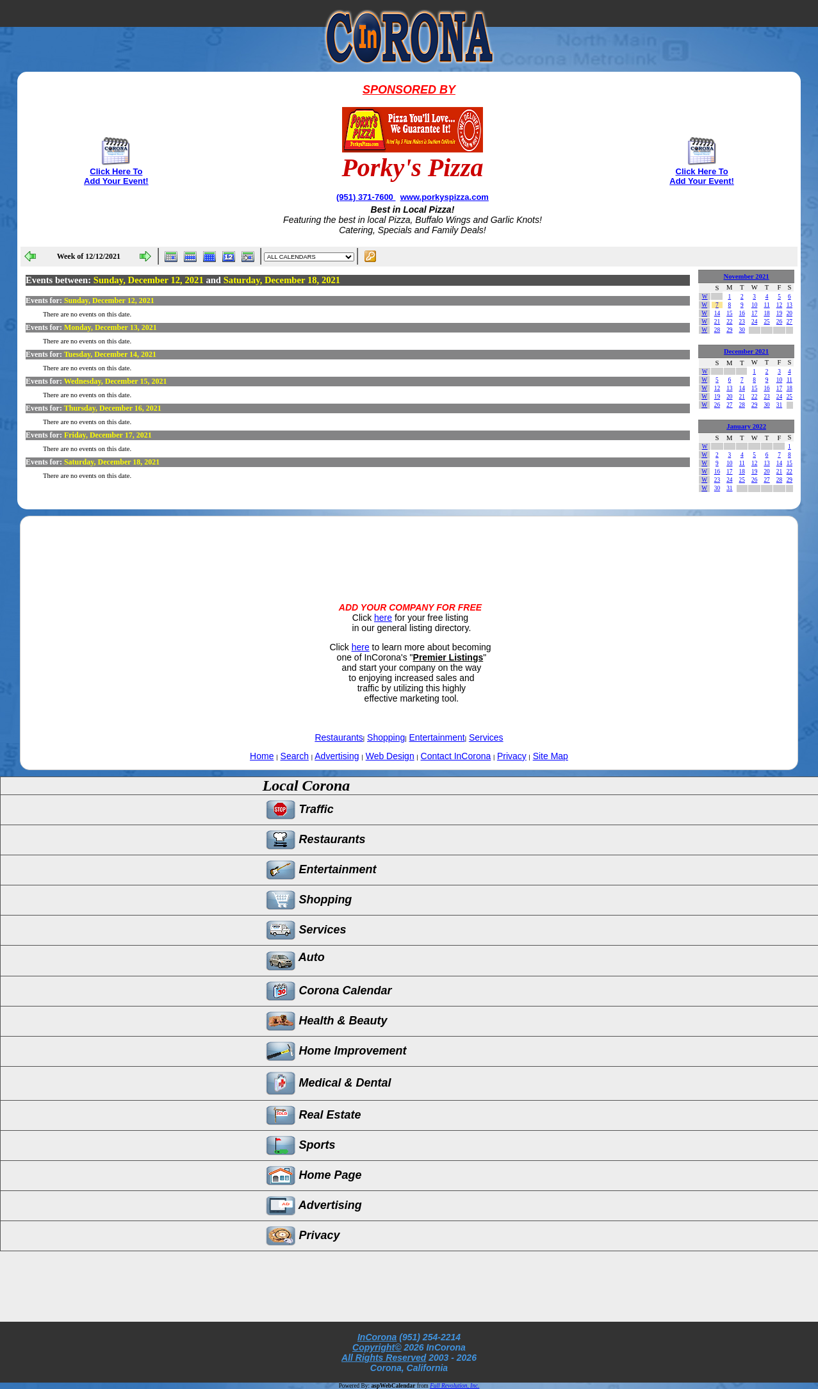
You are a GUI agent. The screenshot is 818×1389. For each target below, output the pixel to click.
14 (717, 313)
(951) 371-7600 (366, 197)
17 (754, 313)
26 (779, 321)
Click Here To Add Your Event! (116, 176)
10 (754, 305)
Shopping (386, 737)
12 (779, 305)
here (383, 617)
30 (742, 330)
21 (717, 321)
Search (295, 756)
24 (754, 321)
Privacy (512, 756)
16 (742, 313)
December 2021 (746, 351)
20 (789, 313)
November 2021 (746, 276)
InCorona (377, 1337)
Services (486, 737)
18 (766, 313)
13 (789, 305)
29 (729, 330)
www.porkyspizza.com (444, 197)
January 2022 (746, 426)
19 (779, 313)
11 (767, 305)
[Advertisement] (408, 548)
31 (779, 405)
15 (729, 313)
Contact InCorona (456, 756)
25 (766, 321)
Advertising (337, 756)
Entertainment (437, 737)
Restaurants (339, 737)
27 (789, 321)
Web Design (390, 756)
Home (262, 756)
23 (742, 321)
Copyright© (376, 1347)
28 (717, 330)
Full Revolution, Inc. (454, 1386)
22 (729, 321)
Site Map (550, 756)
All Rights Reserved (383, 1357)
